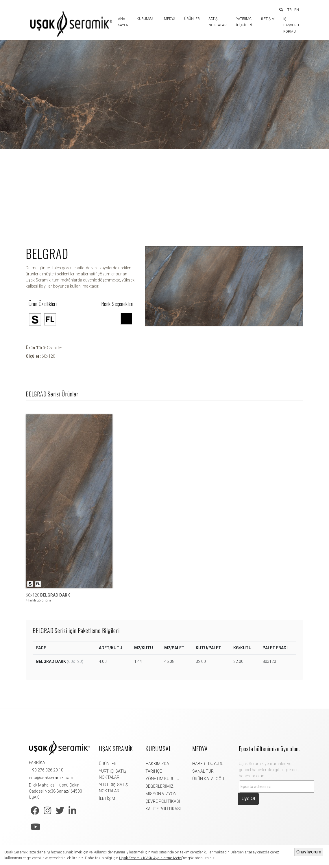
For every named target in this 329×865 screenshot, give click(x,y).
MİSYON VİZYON (161, 793)
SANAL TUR (203, 771)
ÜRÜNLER (108, 763)
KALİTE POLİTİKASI (163, 809)
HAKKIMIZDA (157, 763)
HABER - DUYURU (207, 763)
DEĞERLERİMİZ (159, 786)
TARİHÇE (153, 771)
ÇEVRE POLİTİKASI (162, 801)
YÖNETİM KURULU (162, 778)
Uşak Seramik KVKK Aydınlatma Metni (150, 858)
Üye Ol (248, 798)
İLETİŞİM (107, 798)
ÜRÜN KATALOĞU (208, 778)
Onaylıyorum (308, 852)
